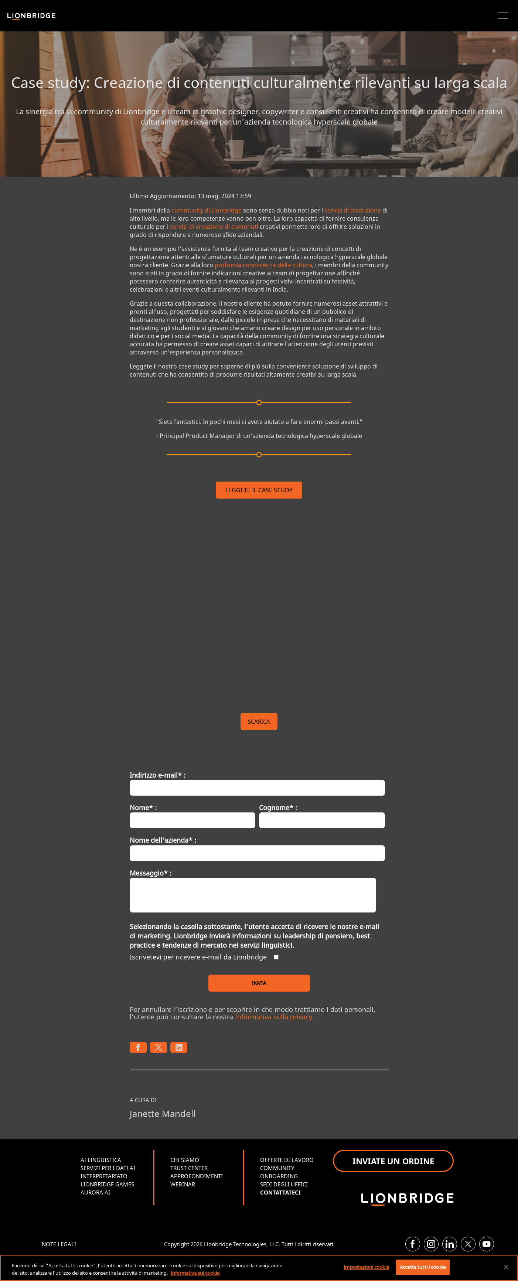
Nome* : (143, 807)
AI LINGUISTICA (101, 1159)
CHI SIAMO (184, 1159)
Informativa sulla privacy (273, 1016)
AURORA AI (95, 1192)
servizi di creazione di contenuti (214, 226)
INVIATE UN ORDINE (393, 1160)
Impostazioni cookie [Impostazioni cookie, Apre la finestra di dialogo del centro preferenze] (366, 1267)
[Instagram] (431, 1244)
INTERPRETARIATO (104, 1176)
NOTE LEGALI (59, 1244)
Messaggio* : (150, 873)
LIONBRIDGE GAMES (107, 1184)
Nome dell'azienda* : (163, 840)
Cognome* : (278, 807)
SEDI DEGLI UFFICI (284, 1184)
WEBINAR (182, 1184)
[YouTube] (486, 1244)
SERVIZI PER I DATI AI (108, 1168)
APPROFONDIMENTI (196, 1176)
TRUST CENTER (189, 1168)
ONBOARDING (279, 1176)
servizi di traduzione (352, 210)
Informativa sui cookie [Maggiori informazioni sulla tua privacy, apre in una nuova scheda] (195, 1273)
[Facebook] (412, 1244)
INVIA (259, 983)
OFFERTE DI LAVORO (287, 1159)
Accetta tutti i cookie (423, 1267)
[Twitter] (468, 1244)
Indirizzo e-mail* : (157, 775)
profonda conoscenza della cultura (263, 265)
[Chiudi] (506, 1267)
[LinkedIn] (449, 1244)
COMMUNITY (277, 1168)
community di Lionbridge (206, 210)
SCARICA (259, 721)
